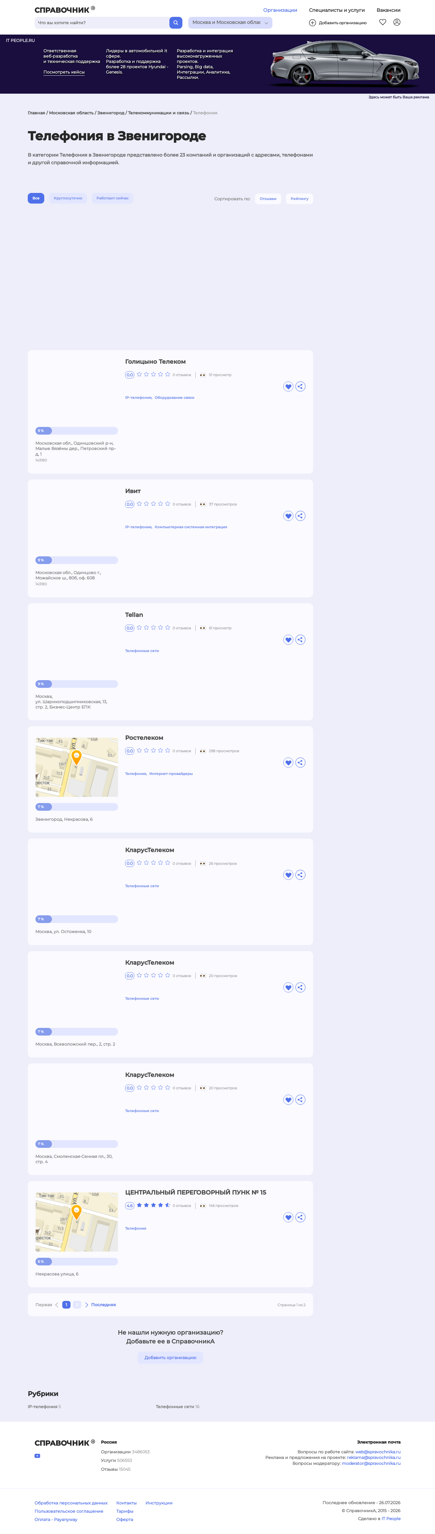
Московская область (71, 113)
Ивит (132, 491)
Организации (280, 10)
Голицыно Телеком (155, 361)
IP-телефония (138, 397)
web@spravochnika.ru (377, 1452)
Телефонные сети (142, 651)
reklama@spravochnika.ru (373, 1457)
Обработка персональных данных (71, 1503)
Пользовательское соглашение (69, 1511)
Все (36, 198)
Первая (43, 1304)
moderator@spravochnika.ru (371, 1463)
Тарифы (124, 1511)
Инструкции (159, 1503)
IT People (391, 1518)
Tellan (134, 614)
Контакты (126, 1503)
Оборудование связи (174, 397)
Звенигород (110, 113)
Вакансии (388, 10)
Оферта (124, 1519)
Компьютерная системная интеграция (191, 527)
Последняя (103, 1304)
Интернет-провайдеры (171, 773)
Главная (36, 113)
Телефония (135, 773)
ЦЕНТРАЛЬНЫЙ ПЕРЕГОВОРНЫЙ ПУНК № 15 (195, 1192)
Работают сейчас (113, 198)
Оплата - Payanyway (56, 1519)
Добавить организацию (170, 1357)
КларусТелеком (149, 850)
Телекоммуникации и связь (158, 113)
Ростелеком (144, 737)
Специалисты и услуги (337, 10)
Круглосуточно (68, 198)
